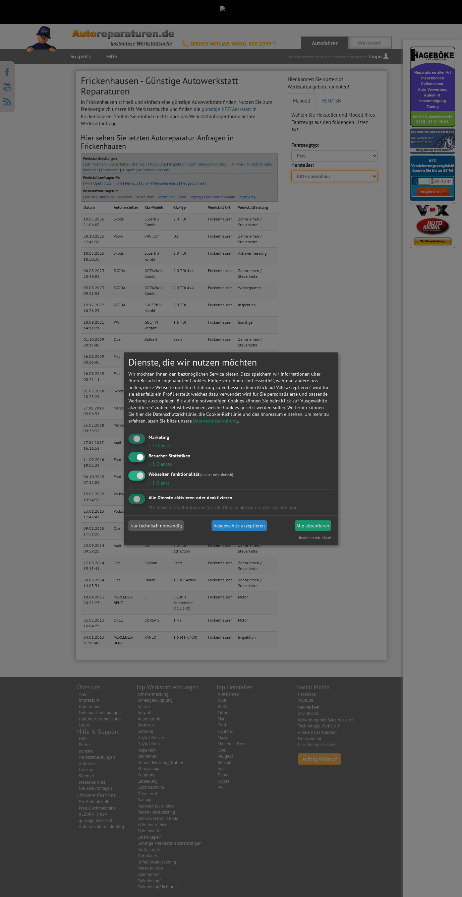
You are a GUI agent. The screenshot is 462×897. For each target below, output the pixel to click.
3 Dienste (160, 464)
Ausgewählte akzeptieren (239, 526)
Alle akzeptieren (312, 526)
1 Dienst (159, 482)
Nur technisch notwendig (156, 526)
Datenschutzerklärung (215, 421)
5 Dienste (160, 446)
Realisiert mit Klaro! (315, 537)
